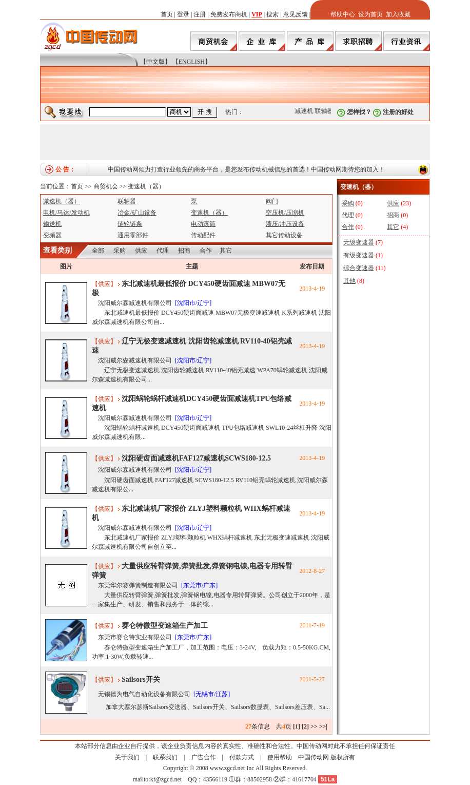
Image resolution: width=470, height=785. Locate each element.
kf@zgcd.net (166, 779)
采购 (119, 250)
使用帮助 (279, 757)
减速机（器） (61, 201)
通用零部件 (133, 235)
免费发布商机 (228, 14)
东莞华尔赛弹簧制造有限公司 (138, 585)
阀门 (272, 201)
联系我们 (165, 757)
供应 (141, 250)
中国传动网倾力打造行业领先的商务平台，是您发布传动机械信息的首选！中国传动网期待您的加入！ (246, 169)
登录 (183, 14)
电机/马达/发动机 (66, 212)
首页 (167, 14)
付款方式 (241, 757)
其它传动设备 (284, 235)
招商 (184, 250)
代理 (162, 250)
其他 (349, 280)
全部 (98, 250)
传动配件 (203, 235)
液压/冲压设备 (285, 223)
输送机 (52, 223)
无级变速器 (358, 242)
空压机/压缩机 (285, 212)
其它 (226, 250)
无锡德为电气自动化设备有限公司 (144, 694)
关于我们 (127, 757)
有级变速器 (358, 255)
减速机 (305, 110)
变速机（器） (146, 186)
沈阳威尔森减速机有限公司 (135, 303)
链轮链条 (130, 223)
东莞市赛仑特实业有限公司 (135, 637)
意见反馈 (295, 14)
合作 (206, 250)
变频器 (52, 235)
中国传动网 (313, 757)
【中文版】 (155, 61)
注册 (199, 14)
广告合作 (203, 757)
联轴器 (325, 110)
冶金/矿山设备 (137, 212)
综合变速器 (358, 268)
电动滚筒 (203, 223)
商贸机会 (105, 186)
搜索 (272, 14)
